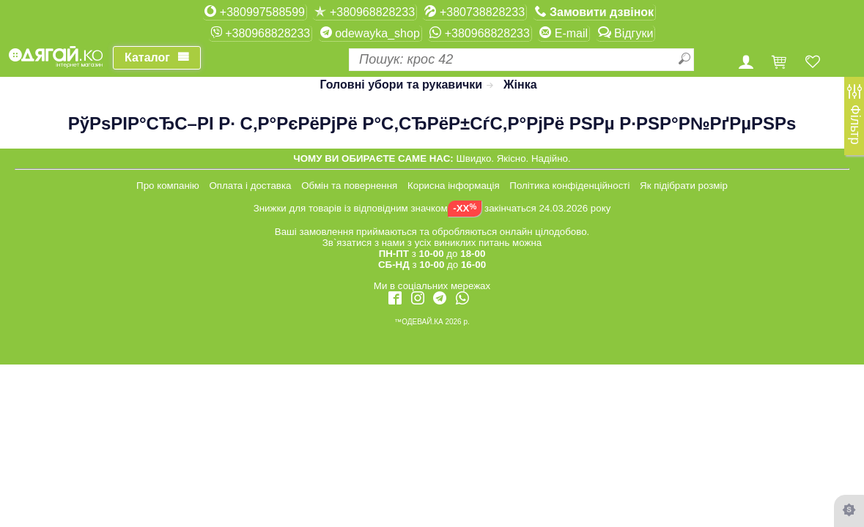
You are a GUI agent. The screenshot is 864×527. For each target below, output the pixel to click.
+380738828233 (474, 11)
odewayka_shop (370, 33)
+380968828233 (364, 11)
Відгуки (626, 33)
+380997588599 (254, 11)
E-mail (563, 33)
